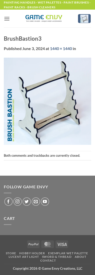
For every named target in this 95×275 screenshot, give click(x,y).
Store (11, 253)
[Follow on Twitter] (27, 201)
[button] (7, 18)
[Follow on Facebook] (8, 201)
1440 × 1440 (61, 48)
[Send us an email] (36, 201)
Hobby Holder (32, 253)
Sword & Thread (57, 257)
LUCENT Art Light (24, 257)
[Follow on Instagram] (17, 201)
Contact (48, 260)
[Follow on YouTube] (45, 201)
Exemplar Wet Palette (68, 253)
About (80, 257)
